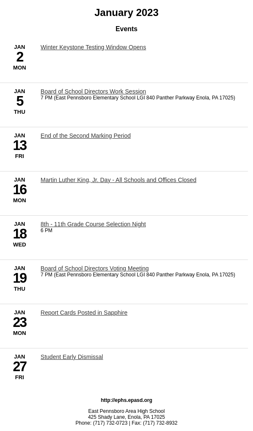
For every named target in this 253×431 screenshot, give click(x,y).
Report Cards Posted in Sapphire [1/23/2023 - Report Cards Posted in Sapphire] (83, 312)
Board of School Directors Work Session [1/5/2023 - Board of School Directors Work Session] (93, 91)
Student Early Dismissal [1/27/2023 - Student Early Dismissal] (71, 356)
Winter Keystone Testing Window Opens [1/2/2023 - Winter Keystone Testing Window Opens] (93, 47)
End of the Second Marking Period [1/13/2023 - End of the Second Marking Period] (85, 135)
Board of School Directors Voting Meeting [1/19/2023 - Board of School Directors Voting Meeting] (94, 268)
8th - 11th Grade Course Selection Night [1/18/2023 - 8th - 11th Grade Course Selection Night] (93, 224)
